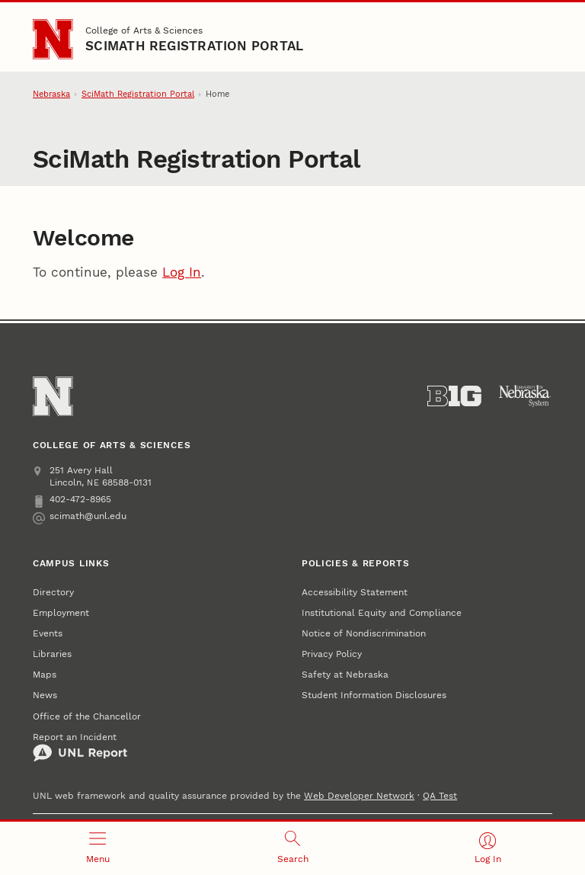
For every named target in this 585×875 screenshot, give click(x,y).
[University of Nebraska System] (525, 396)
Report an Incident (80, 747)
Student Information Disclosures (374, 694)
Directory (53, 592)
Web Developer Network (359, 795)
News (45, 694)
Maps (44, 674)
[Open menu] (97, 848)
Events (47, 633)
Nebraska (51, 94)
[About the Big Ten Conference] (454, 396)
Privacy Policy (332, 653)
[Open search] (292, 848)
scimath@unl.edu (79, 516)
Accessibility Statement (355, 592)
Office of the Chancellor (87, 716)
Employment (61, 612)
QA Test (440, 795)
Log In (181, 272)
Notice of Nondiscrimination (364, 633)
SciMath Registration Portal (194, 46)
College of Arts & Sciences (144, 30)
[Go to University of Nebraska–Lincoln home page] (52, 39)
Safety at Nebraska (345, 674)
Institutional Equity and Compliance (382, 612)
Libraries (52, 653)
